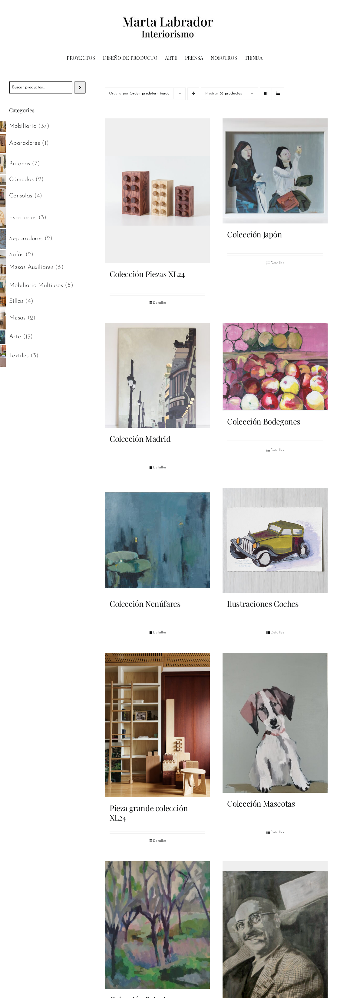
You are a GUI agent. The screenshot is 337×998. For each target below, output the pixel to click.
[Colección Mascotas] (275, 723)
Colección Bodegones (263, 421)
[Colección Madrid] (157, 375)
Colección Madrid (140, 438)
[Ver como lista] (278, 94)
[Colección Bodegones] (275, 367)
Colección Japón (254, 234)
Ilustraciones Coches (263, 603)
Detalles (159, 303)
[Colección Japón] (275, 170)
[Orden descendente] (193, 94)
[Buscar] (79, 87)
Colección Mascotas (261, 803)
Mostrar (223, 93)
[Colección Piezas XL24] (157, 190)
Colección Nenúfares (145, 603)
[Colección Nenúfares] (157, 540)
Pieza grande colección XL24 (149, 813)
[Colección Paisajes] (157, 925)
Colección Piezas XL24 (147, 274)
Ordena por (139, 93)
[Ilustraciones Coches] (275, 540)
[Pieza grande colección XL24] (157, 725)
